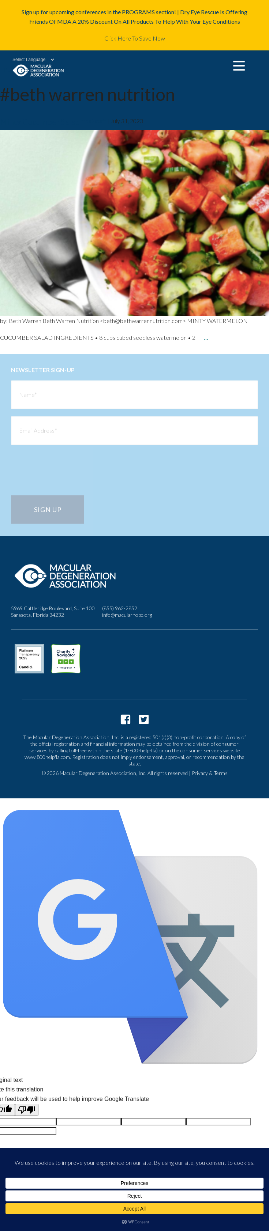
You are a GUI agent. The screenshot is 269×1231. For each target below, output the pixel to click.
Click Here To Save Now (134, 38)
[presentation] (66, 475)
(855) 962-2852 (119, 608)
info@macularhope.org (127, 615)
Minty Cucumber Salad (40, 121)
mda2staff (93, 120)
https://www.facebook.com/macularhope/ (125, 719)
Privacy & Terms (210, 773)
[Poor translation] (26, 1110)
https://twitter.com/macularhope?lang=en (143, 719)
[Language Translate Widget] (29, 59)
